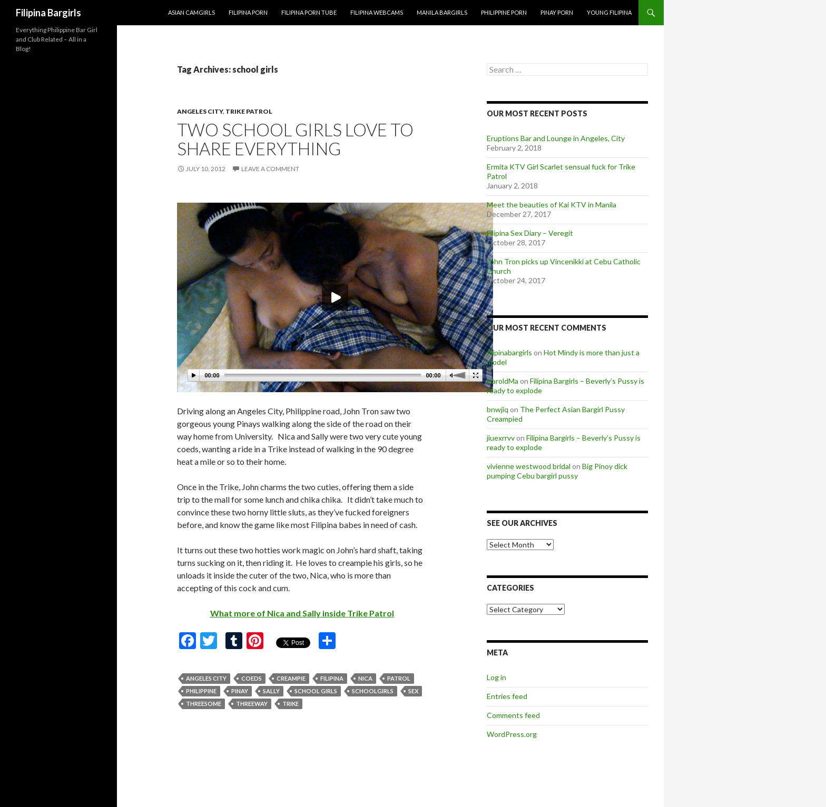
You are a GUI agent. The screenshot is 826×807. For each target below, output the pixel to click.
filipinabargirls (509, 352)
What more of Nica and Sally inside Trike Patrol (302, 613)
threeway (252, 703)
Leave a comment (270, 169)
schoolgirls (373, 691)
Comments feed (513, 715)
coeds (251, 678)
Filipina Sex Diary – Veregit (530, 232)
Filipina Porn (248, 12)
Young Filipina (609, 12)
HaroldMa (502, 380)
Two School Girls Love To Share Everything (295, 139)
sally (271, 691)
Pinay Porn (556, 12)
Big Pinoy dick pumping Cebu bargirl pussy (557, 471)
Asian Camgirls (191, 12)
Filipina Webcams (376, 12)
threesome (203, 703)
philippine (201, 691)
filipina (331, 678)
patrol (398, 678)
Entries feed (507, 696)
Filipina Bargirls (48, 12)
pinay (239, 691)
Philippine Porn (504, 12)
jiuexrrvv (501, 437)
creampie (291, 678)
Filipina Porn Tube (309, 12)
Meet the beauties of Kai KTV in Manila (551, 204)
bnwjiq (497, 409)
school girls (315, 691)
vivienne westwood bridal (529, 466)
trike (290, 703)
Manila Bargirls (442, 12)
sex (413, 691)
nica (365, 678)
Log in (496, 677)
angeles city (200, 111)
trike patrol (248, 111)
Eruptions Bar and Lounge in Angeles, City (556, 138)
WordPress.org (512, 734)
